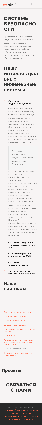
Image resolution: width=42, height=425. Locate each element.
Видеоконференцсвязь (15, 325)
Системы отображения (14, 321)
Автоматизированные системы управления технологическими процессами (19, 342)
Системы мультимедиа (15, 316)
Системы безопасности (15, 349)
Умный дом (9, 336)
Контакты (28, 419)
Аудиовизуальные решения (17, 312)
